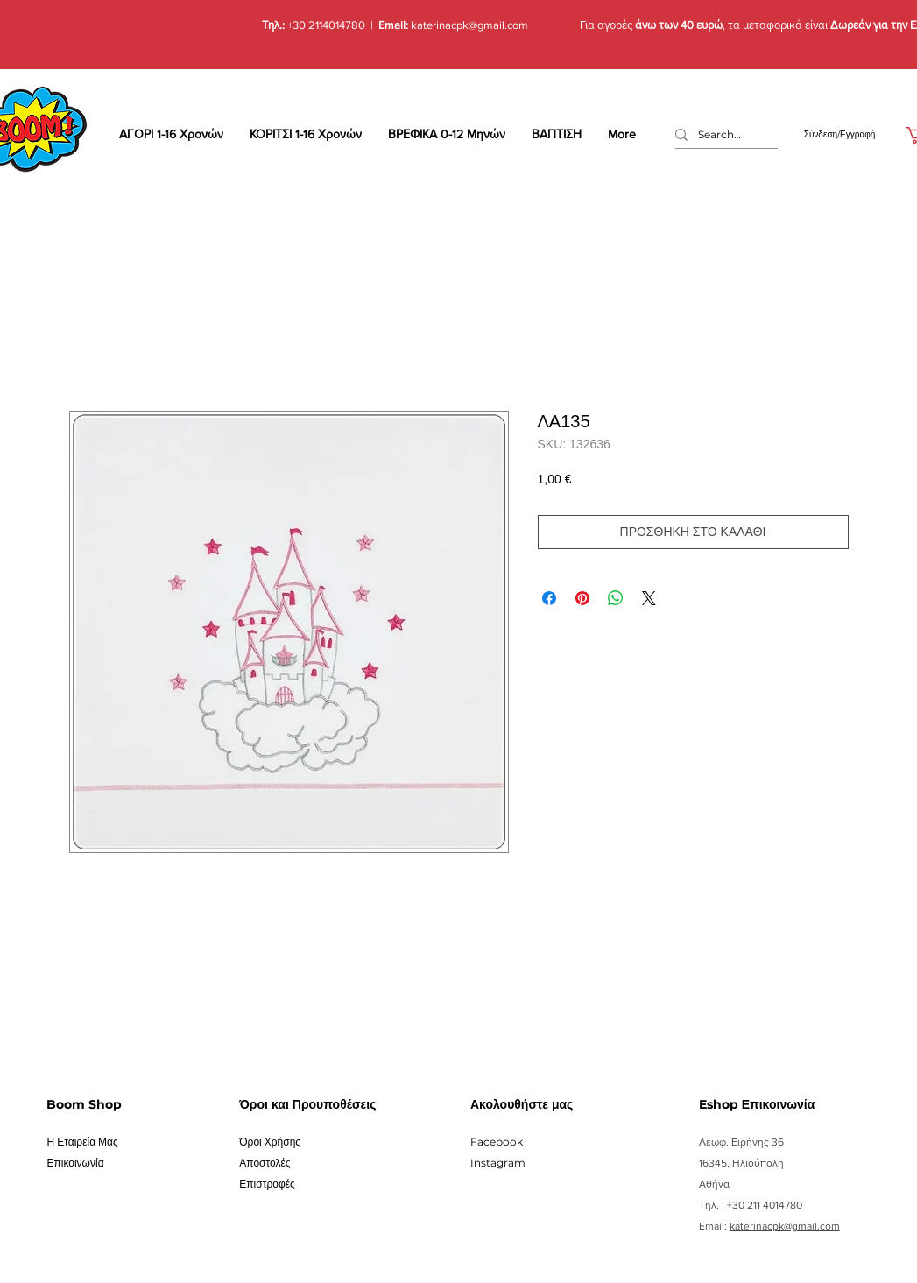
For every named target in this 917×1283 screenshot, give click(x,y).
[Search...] (719, 135)
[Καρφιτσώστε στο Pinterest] (582, 598)
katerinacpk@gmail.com (468, 25)
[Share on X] (649, 598)
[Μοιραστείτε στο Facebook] (549, 598)
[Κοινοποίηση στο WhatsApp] (615, 598)
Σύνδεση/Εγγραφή (840, 134)
